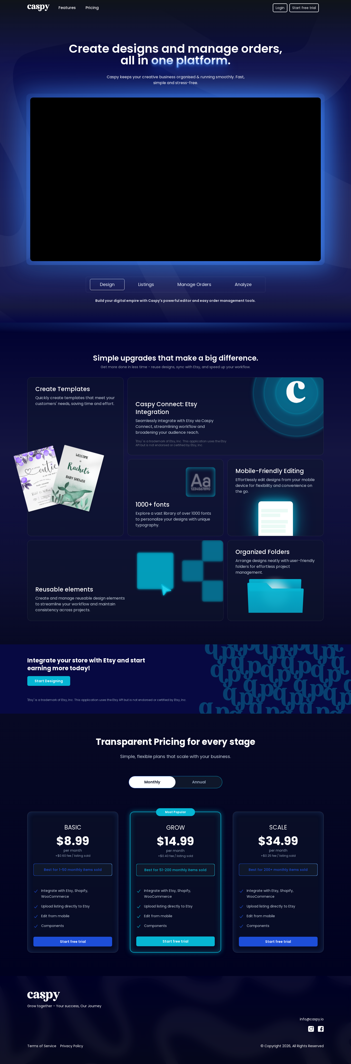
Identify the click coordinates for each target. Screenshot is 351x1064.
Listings (146, 284)
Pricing (92, 7)
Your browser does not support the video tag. (175, 179)
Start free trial (304, 7)
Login (280, 7)
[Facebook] (321, 1029)
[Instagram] (311, 1029)
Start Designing (49, 681)
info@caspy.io (312, 1019)
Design (107, 284)
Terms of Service (41, 1046)
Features (67, 7)
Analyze (243, 284)
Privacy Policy (71, 1046)
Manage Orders (194, 284)
